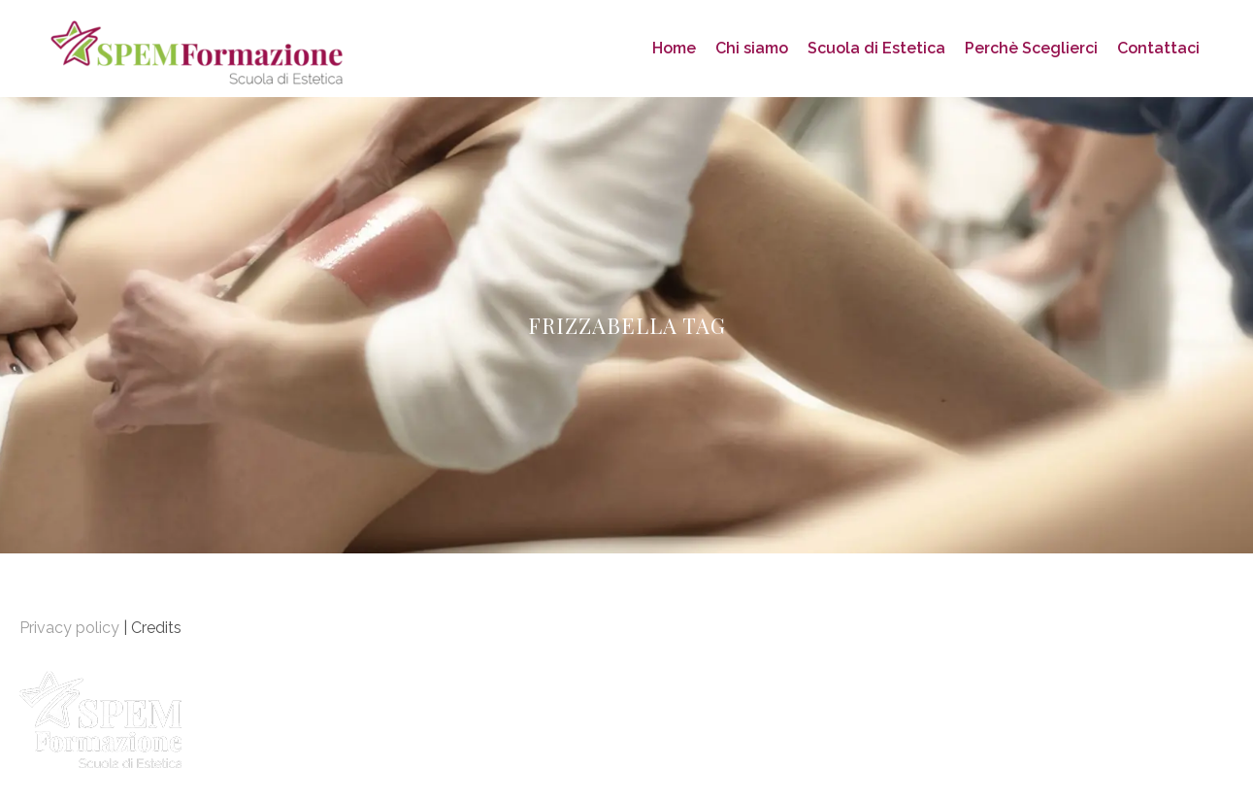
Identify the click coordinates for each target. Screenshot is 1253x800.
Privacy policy (69, 627)
